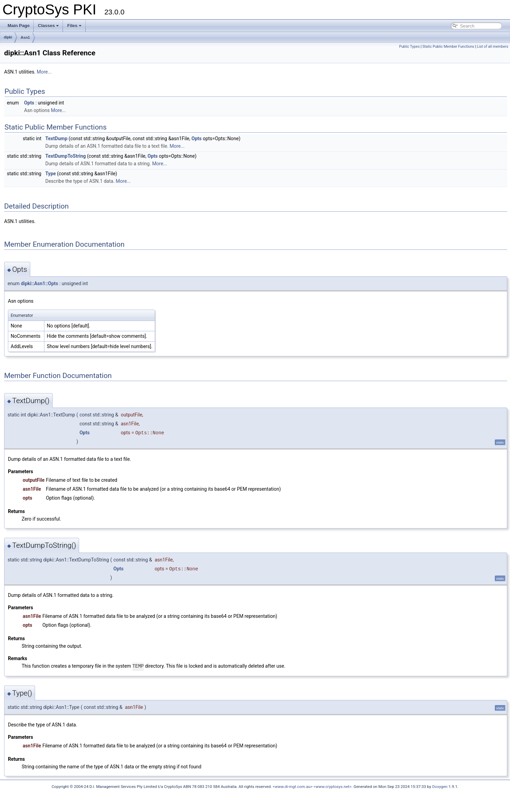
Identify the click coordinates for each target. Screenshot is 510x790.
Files (74, 25)
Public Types (409, 46)
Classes (48, 25)
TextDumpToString (65, 156)
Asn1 (25, 37)
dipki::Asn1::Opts (39, 283)
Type (50, 173)
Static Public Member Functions (448, 46)
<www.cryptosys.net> (332, 786)
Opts (29, 102)
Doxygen (440, 786)
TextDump (56, 138)
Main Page (19, 25)
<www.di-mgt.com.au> (293, 786)
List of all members (492, 46)
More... (44, 72)
